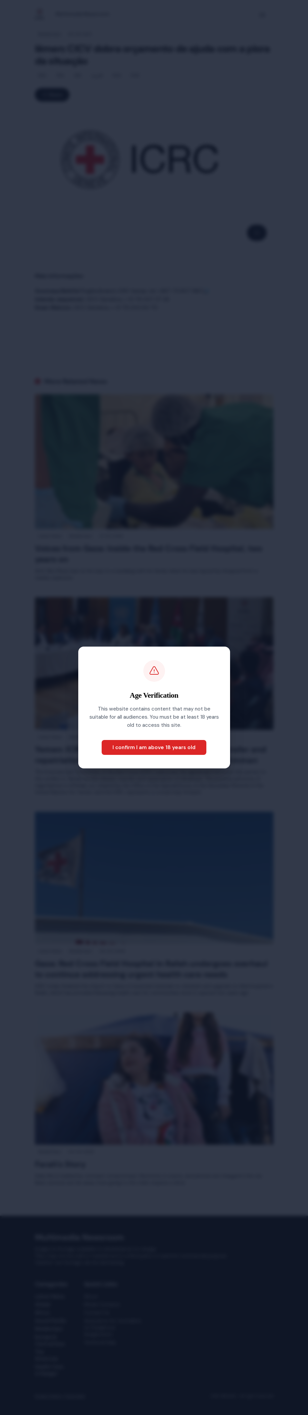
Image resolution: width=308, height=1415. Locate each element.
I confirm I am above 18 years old (154, 747)
